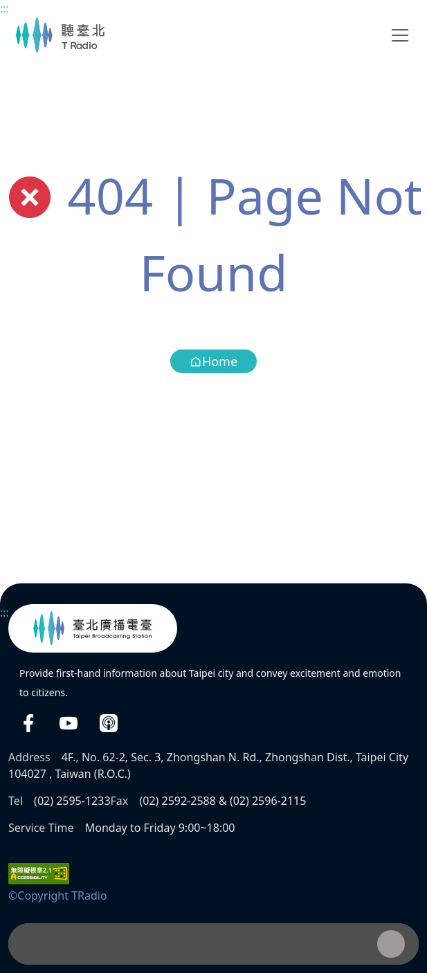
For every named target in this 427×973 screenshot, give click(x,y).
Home (213, 361)
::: (4, 8)
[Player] (213, 944)
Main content (7, 7)
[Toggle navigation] (400, 35)
